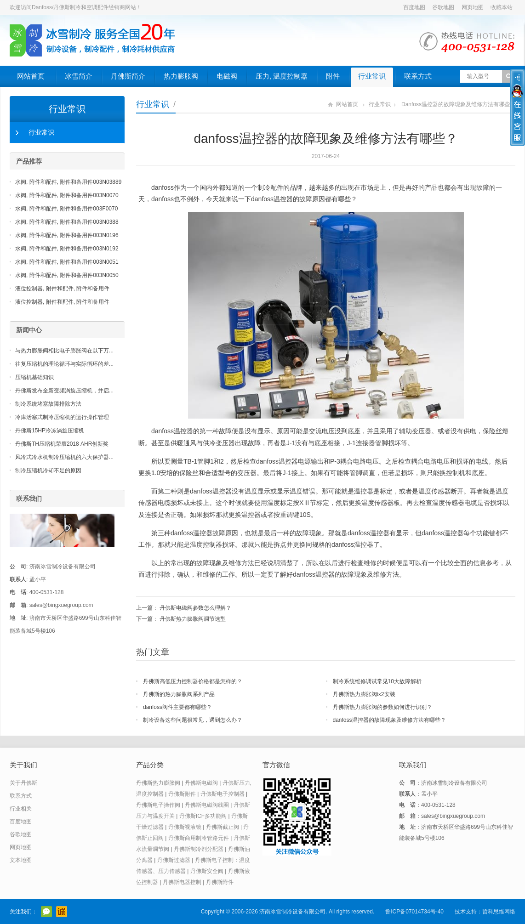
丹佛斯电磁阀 (201, 783)
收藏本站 (502, 7)
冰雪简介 (78, 76)
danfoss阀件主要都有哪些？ (177, 707)
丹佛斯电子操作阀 (158, 805)
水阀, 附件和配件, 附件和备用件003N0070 (67, 195)
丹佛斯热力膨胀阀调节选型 (193, 619)
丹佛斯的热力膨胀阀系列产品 (179, 694)
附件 (333, 76)
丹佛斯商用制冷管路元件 (198, 838)
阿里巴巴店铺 (61, 911)
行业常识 (372, 76)
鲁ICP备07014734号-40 (414, 911)
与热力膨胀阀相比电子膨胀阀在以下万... (64, 350)
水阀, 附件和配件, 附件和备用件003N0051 (67, 262)
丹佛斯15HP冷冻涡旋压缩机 (49, 430)
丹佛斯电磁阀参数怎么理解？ (195, 608)
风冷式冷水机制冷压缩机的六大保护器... (64, 457)
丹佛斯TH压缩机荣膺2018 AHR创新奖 (61, 444)
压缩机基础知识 (34, 377)
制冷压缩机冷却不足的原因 (48, 470)
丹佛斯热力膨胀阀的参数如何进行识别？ (382, 707)
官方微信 (46, 911)
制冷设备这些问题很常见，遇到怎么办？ (192, 720)
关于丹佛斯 (23, 783)
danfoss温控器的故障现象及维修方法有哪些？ (389, 720)
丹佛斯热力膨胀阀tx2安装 (364, 694)
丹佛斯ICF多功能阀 (203, 816)
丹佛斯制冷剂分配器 (198, 849)
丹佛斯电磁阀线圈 (207, 805)
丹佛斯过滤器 (173, 860)
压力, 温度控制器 (282, 76)
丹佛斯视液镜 (184, 827)
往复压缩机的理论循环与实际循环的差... (64, 364)
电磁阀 (227, 76)
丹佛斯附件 (182, 794)
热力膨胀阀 (181, 76)
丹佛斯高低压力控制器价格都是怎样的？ (192, 681)
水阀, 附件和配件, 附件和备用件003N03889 (68, 182)
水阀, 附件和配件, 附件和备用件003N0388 (67, 222)
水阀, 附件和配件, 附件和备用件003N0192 (67, 248)
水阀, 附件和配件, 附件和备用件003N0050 (67, 275)
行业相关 (21, 808)
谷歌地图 (443, 7)
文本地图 (21, 860)
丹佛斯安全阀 (206, 871)
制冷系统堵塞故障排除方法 (48, 404)
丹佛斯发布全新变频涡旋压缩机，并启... (64, 390)
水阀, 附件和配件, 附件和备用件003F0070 (66, 208)
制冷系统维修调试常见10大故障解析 (377, 681)
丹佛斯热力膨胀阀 (158, 783)
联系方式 (418, 76)
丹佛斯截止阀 (222, 827)
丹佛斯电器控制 (182, 882)
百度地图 (414, 7)
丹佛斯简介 (128, 76)
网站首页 (31, 76)
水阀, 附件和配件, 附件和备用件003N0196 (67, 235)
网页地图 (473, 7)
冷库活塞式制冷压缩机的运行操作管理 (62, 417)
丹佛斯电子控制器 (222, 794)
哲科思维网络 (498, 911)
